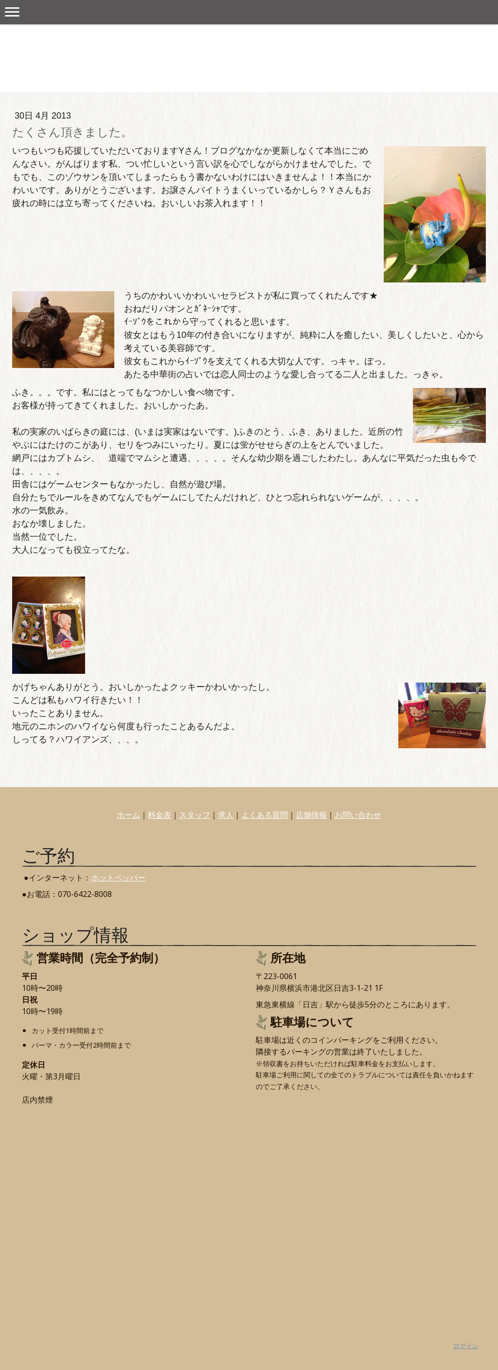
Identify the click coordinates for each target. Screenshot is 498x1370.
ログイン (466, 1345)
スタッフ (194, 814)
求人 (225, 814)
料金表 (159, 814)
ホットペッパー (118, 877)
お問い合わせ (358, 814)
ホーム (128, 814)
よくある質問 (264, 814)
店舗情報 (311, 814)
